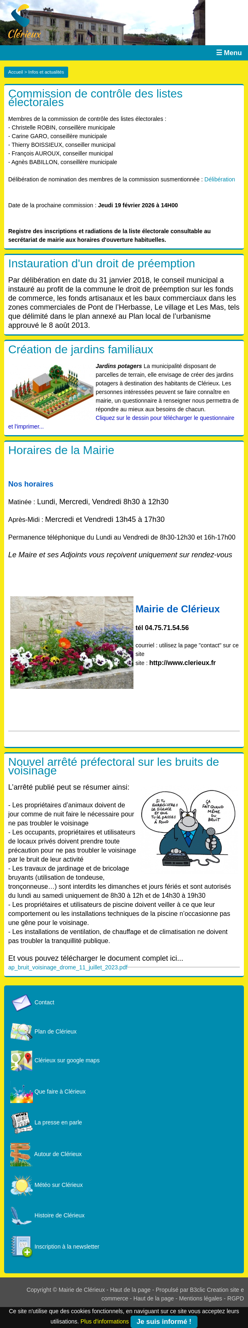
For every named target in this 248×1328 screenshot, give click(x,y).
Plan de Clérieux (43, 1031)
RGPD (235, 1298)
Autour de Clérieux (46, 1154)
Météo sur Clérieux (46, 1185)
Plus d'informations (104, 1321)
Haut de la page (130, 1289)
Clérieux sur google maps (55, 1060)
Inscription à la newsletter (54, 1246)
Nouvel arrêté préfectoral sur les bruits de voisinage (113, 766)
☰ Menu (229, 53)
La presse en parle (46, 1122)
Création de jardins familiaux (80, 349)
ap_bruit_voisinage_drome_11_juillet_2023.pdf (67, 967)
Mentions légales (200, 1298)
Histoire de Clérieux (47, 1215)
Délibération (219, 179)
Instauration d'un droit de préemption (101, 263)
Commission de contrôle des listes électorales (95, 98)
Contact (32, 1002)
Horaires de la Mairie (61, 450)
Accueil (15, 72)
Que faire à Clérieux (47, 1091)
